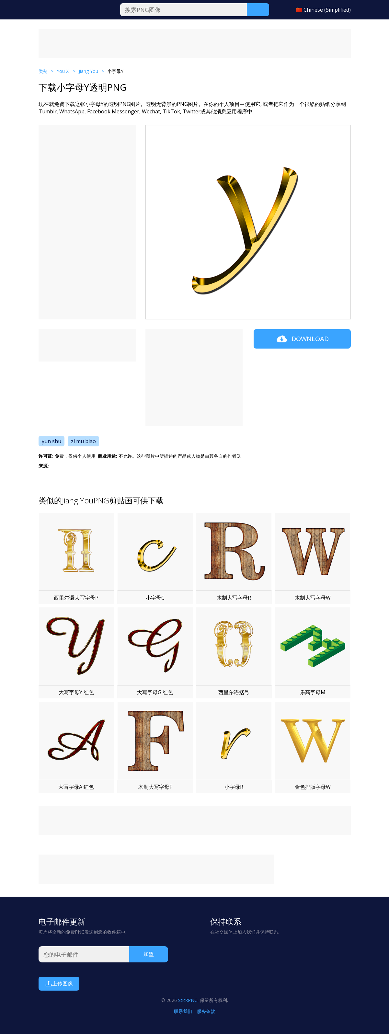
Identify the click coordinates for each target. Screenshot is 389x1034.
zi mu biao (83, 441)
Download (302, 338)
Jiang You (88, 71)
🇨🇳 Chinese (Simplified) (323, 9)
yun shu (51, 441)
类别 (43, 71)
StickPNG (188, 1000)
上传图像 (59, 983)
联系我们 (183, 1011)
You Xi (63, 71)
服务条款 (206, 1011)
